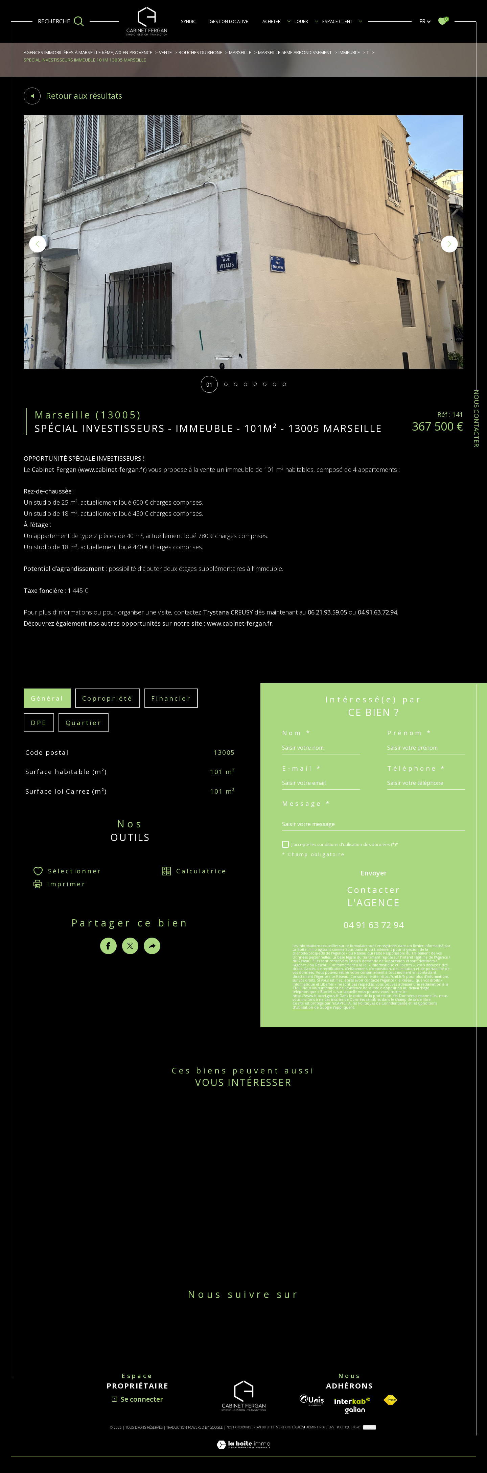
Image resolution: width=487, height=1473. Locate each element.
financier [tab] (171, 709)
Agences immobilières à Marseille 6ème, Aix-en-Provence (88, 52)
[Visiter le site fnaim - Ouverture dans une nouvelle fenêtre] (390, 1400)
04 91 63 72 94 (374, 925)
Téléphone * (416, 768)
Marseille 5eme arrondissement (295, 52)
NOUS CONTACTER (476, 418)
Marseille (240, 52)
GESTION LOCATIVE (229, 21)
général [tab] (47, 709)
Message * (306, 803)
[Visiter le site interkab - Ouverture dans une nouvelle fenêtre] (352, 1401)
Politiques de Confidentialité (382, 1003)
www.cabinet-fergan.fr (112, 480)
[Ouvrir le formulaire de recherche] (61, 21)
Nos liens (326, 1427)
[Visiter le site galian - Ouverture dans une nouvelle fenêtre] (355, 1410)
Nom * (296, 733)
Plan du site (263, 1427)
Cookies (369, 1427)
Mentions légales (290, 1427)
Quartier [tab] (84, 733)
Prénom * (409, 733)
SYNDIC (188, 21)
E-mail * (302, 768)
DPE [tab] (39, 733)
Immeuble (349, 52)
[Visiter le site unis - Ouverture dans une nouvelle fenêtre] (312, 1400)
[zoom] (243, 366)
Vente (165, 52)
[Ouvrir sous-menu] (289, 21)
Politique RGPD (348, 1427)
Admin (311, 1427)
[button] (449, 244)
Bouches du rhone (200, 52)
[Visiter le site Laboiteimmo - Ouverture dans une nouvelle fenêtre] (243, 1452)
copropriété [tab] (107, 709)
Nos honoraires (239, 1427)
